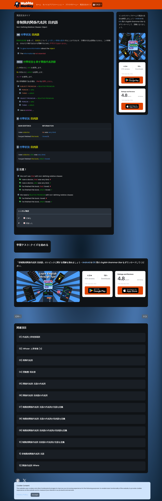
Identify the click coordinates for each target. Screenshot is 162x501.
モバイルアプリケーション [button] (53, 4)
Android (138, 18)
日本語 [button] (96, 4)
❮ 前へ (17, 316)
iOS (120, 21)
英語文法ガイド (85, 4)
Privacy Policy (22, 494)
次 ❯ (145, 316)
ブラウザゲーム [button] (71, 4)
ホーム (38, 4)
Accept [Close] (35, 495)
